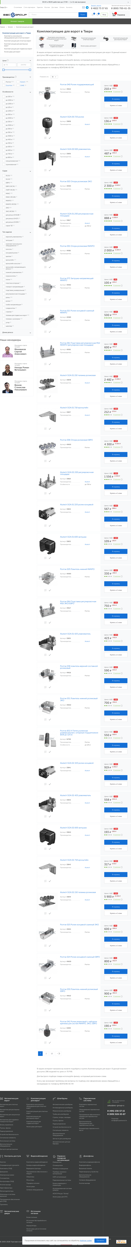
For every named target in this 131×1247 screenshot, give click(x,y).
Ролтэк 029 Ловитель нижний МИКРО (77, 569)
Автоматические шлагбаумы (63, 1104)
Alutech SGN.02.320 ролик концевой (77, 763)
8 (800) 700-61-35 (120, 8)
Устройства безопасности (9, 1134)
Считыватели (4, 1178)
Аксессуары (30, 1186)
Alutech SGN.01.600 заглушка (73, 537)
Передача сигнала (32, 1183)
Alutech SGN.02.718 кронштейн (74, 860)
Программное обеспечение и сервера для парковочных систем (89, 1116)
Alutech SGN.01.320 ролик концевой (76, 505)
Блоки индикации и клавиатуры (59, 1184)
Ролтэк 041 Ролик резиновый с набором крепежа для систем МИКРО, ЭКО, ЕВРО (78, 1023)
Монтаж (47, 7)
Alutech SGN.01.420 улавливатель (75, 634)
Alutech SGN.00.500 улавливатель (75, 149)
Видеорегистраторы (33, 1168)
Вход (104, 14)
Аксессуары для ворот (12, 52)
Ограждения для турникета (9, 1165)
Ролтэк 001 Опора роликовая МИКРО (77, 246)
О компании (18, 7)
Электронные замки (7, 1175)
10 (52, 1054)
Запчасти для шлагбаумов (62, 1138)
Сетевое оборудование (34, 1190)
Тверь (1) (3, 7)
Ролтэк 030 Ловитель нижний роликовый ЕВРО (79, 990)
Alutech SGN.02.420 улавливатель (75, 795)
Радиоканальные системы (62, 1180)
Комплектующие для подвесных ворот (18, 49)
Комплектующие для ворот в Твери (16, 33)
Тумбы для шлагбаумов (61, 1114)
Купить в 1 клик (116, 106)
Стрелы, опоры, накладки (62, 1117)
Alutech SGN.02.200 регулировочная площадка (77, 473)
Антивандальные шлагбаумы (63, 1108)
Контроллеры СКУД (7, 1181)
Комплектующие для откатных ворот (17, 41)
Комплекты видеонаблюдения (37, 1162)
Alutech (87, 124)
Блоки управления (6, 1125)
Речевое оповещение (60, 1168)
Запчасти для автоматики (9, 1149)
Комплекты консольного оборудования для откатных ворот (17, 37)
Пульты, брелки (5, 1128)
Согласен (100, 1241)
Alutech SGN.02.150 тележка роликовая (78, 892)
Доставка (55, 7)
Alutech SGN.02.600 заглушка (73, 828)
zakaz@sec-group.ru (115, 1105)
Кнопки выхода (5, 1184)
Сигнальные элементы (8, 1138)
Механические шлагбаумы (62, 1111)
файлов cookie (86, 1240)
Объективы (30, 1177)
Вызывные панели (85, 1168)
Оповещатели (58, 1165)
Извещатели (57, 1162)
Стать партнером (29, 7)
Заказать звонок (96, 5)
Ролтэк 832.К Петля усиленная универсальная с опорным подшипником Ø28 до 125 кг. (79, 733)
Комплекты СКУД (6, 1168)
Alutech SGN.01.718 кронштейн (74, 408)
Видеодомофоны (85, 1165)
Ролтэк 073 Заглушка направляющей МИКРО (76, 279)
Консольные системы (7, 1141)
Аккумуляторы (31, 1225)
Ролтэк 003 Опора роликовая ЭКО (76, 181)
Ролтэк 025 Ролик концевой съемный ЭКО (79, 925)
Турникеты (4, 1204)
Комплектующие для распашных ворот (16, 45)
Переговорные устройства (88, 1172)
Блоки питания (31, 1217)
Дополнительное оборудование (6, 1145)
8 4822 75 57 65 (99, 8)
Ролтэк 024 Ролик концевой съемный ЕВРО (80, 957)
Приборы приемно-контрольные (60, 1173)
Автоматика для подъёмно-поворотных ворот (9, 1120)
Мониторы (30, 1180)
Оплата (62, 7)
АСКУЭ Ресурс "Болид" (61, 1193)
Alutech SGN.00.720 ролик (72, 117)
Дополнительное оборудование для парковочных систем (86, 1123)
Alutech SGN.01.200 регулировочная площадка (76, 215)
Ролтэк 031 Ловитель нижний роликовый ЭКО (79, 699)
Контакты (69, 7)
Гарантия (40, 7)
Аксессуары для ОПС (60, 1197)
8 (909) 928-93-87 (116, 1114)
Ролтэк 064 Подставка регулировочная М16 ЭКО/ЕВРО (78, 602)
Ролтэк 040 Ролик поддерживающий (77, 85)
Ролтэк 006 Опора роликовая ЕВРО (76, 440)
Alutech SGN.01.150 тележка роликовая (78, 375)
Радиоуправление (6, 1131)
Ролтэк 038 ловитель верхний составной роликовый (79, 667)
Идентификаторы (6, 1188)
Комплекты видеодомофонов (89, 1162)
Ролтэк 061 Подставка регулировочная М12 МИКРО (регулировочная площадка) (80, 344)
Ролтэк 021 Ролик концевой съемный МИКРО (77, 312)
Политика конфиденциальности (119, 1119)
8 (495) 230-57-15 (116, 1111)
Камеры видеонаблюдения (35, 1165)
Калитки (3, 1162)
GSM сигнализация (59, 1177)
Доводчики (4, 1172)
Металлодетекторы (6, 1191)
